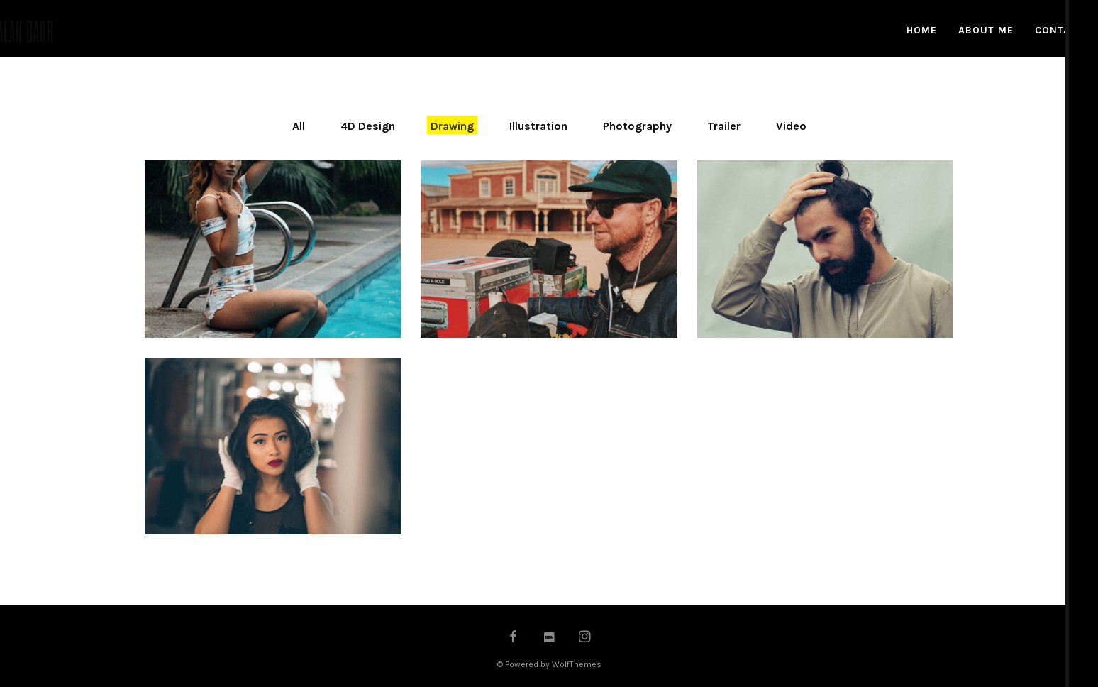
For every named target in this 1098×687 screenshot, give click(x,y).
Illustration (538, 126)
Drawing (452, 126)
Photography (637, 126)
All (298, 126)
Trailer (724, 126)
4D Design (367, 126)
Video (791, 126)
